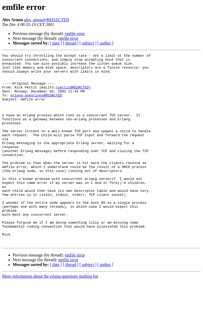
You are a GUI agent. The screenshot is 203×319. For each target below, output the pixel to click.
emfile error (75, 33)
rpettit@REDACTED (72, 94)
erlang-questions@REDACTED (36, 103)
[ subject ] (88, 43)
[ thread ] (71, 43)
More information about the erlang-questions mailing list (50, 314)
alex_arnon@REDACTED (46, 19)
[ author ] (105, 43)
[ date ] (56, 43)
